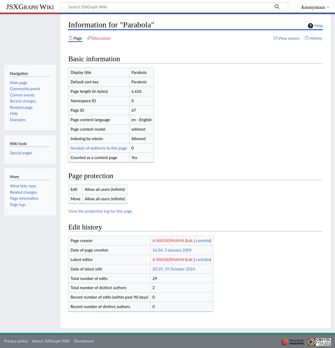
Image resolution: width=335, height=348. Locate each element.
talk (189, 240)
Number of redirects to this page (99, 148)
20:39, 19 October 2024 (173, 269)
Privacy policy (16, 341)
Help (315, 25)
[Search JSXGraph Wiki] (174, 6)
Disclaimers (84, 341)
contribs (203, 240)
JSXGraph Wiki (30, 7)
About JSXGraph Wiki (51, 341)
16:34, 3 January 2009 (172, 250)
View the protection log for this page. (100, 211)
